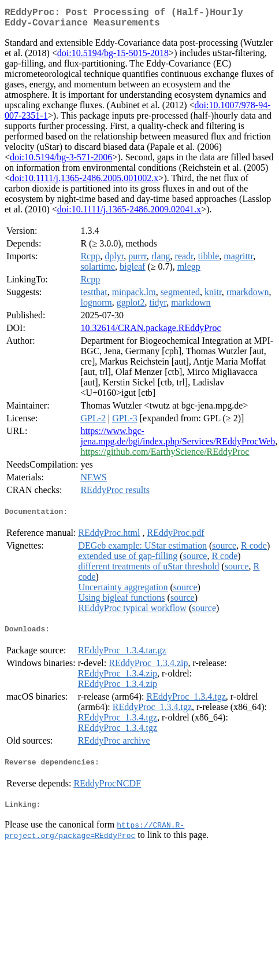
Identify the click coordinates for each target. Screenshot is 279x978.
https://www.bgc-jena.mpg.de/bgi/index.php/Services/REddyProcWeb (177, 441)
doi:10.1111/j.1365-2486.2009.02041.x (129, 214)
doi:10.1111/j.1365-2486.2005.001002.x (84, 182)
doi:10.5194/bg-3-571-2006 (61, 162)
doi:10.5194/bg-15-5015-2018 (113, 57)
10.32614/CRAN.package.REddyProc (150, 332)
